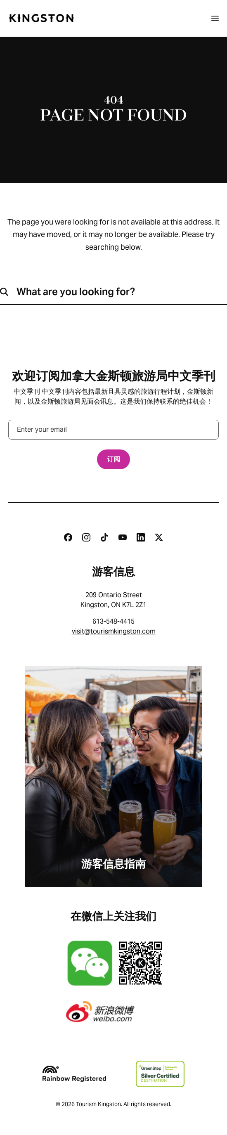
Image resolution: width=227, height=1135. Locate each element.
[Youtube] (123, 537)
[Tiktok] (104, 537)
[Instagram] (86, 537)
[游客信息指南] (113, 776)
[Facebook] (68, 537)
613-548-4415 (113, 621)
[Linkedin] (141, 537)
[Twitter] (159, 537)
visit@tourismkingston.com (114, 631)
